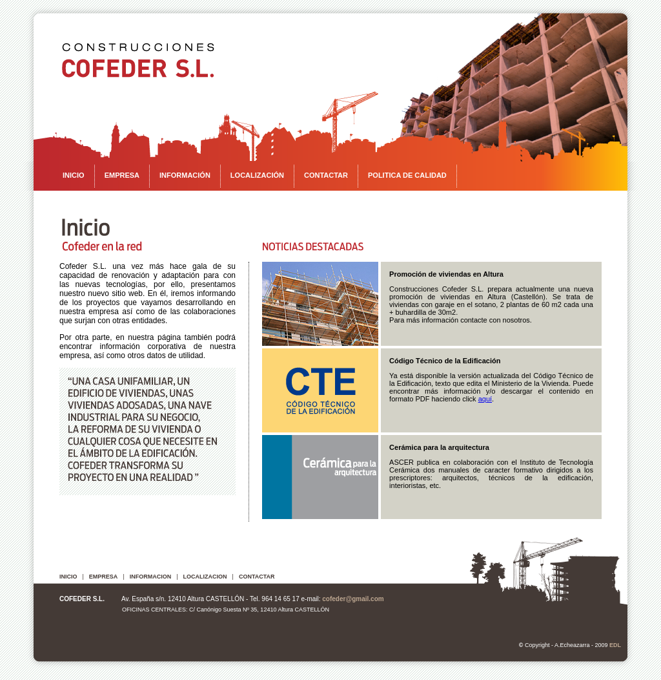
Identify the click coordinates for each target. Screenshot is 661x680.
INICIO (74, 175)
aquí (485, 399)
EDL (615, 645)
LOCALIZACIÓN (257, 175)
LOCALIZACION (205, 576)
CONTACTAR (326, 175)
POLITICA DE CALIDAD (407, 175)
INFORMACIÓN (184, 175)
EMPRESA (122, 175)
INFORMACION (151, 576)
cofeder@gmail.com (352, 598)
